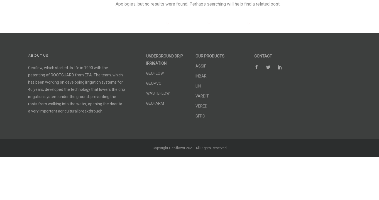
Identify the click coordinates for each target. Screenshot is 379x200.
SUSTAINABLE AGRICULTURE (283, 23)
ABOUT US (352, 23)
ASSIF (200, 66)
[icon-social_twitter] (330, 9)
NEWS (327, 23)
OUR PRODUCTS (190, 23)
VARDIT (202, 96)
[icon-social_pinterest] (341, 9)
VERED (201, 106)
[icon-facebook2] (318, 9)
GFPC (200, 116)
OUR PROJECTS (230, 23)
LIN (198, 86)
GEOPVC (153, 83)
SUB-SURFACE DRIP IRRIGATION (132, 23)
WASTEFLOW (158, 93)
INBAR (201, 76)
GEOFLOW (155, 73)
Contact (355, 10)
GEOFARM (155, 103)
